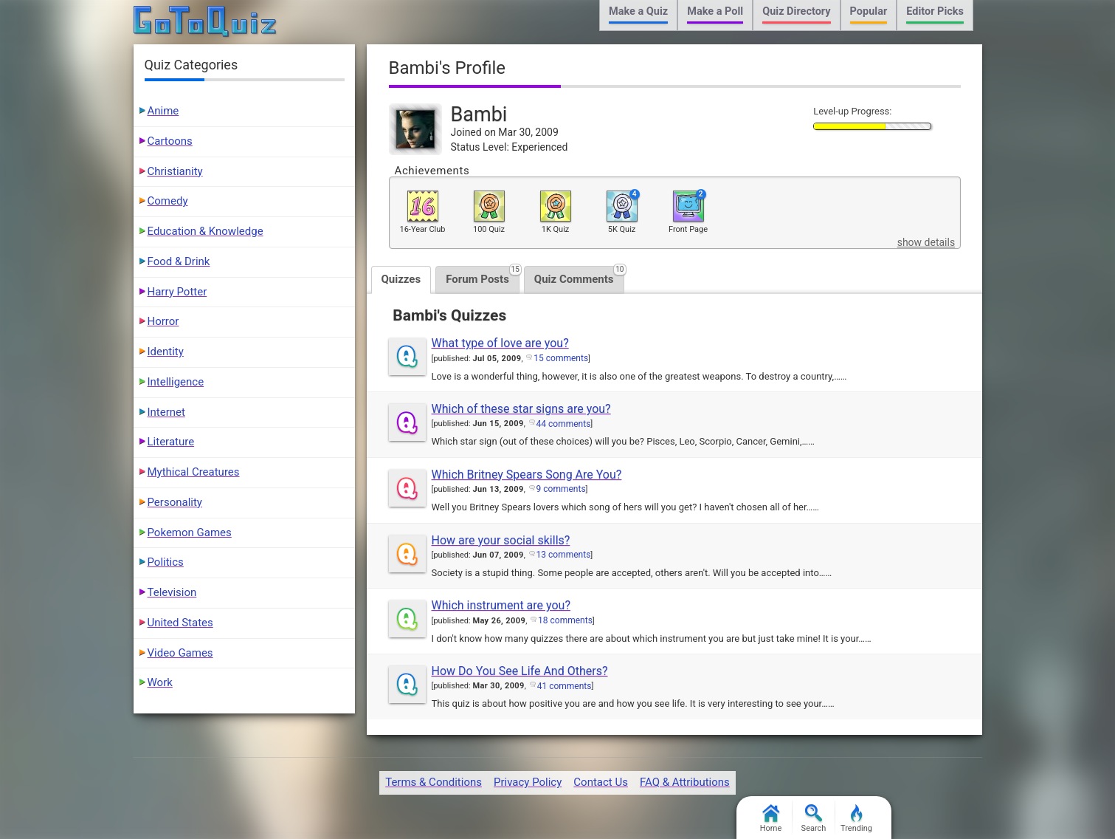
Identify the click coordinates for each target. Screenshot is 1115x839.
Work (160, 682)
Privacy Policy (528, 782)
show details (926, 242)
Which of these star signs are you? (521, 409)
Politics (166, 562)
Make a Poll (715, 11)
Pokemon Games (190, 532)
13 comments (563, 554)
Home (771, 818)
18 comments (565, 620)
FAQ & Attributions (685, 782)
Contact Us (600, 782)
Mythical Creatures (194, 472)
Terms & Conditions (433, 782)
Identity (166, 351)
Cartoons (170, 141)
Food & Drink (179, 261)
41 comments (564, 686)
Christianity (175, 171)
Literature (171, 441)
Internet (166, 412)
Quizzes (401, 279)
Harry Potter (177, 291)
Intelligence (176, 381)
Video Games (180, 653)
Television (172, 592)
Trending (856, 818)
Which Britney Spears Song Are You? (527, 475)
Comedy (168, 201)
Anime (163, 110)
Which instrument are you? (501, 605)
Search (813, 818)
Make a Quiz (638, 11)
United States (180, 622)
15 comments (561, 358)
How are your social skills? (501, 540)
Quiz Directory (796, 11)
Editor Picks (935, 11)
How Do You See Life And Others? (520, 671)
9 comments (561, 489)
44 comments (563, 424)
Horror (163, 321)
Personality (175, 502)
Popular (869, 11)
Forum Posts (482, 276)
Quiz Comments (579, 276)
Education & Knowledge (205, 231)
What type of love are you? (500, 343)
